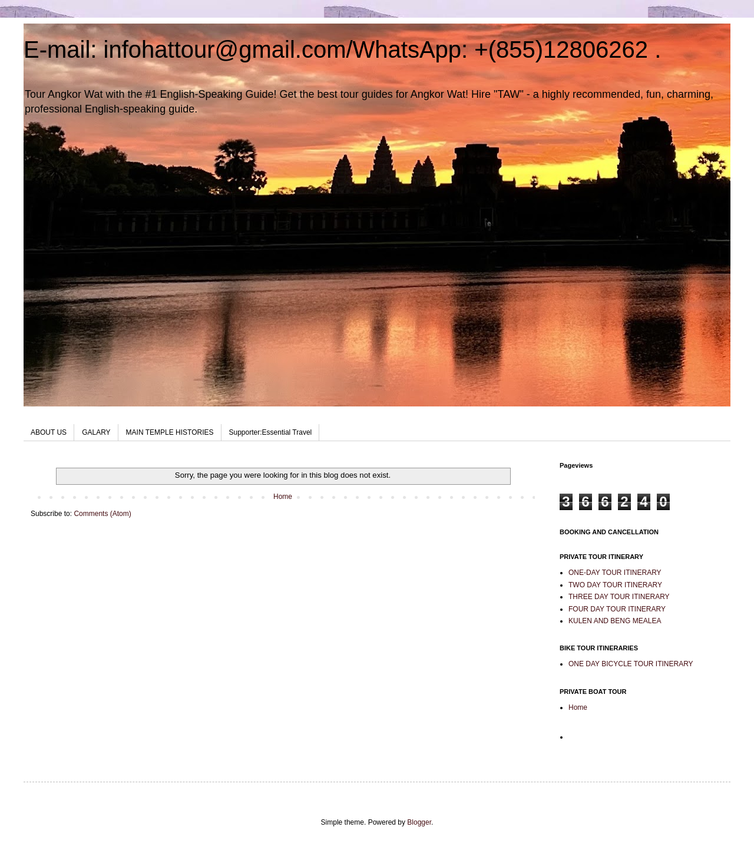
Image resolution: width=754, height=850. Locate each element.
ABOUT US (49, 432)
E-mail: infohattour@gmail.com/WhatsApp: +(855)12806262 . (342, 49)
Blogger (419, 822)
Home (282, 496)
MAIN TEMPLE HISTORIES (170, 432)
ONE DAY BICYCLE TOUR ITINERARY (630, 664)
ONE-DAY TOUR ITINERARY (615, 572)
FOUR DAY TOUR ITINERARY (617, 609)
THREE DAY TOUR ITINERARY (619, 597)
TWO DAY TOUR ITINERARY (615, 585)
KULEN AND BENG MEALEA (614, 621)
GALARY (96, 432)
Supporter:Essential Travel (270, 432)
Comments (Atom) (102, 514)
